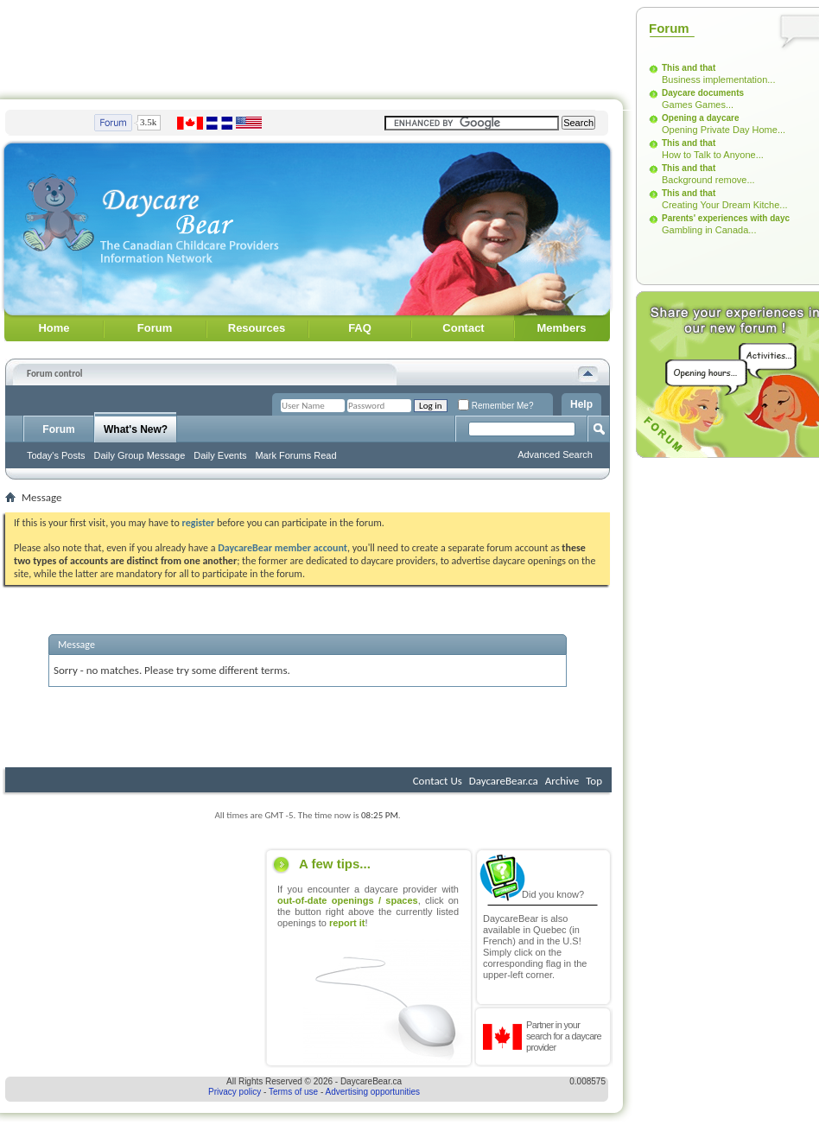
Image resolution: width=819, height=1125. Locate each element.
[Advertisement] (132, 957)
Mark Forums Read (295, 455)
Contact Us (437, 780)
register (198, 523)
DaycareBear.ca (503, 780)
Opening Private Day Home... (723, 129)
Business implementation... (718, 79)
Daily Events (220, 455)
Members (561, 327)
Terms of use (293, 1091)
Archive (562, 780)
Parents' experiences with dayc (726, 218)
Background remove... (708, 180)
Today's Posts (56, 455)
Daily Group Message (140, 455)
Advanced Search (555, 454)
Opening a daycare (700, 118)
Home (53, 327)
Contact (463, 327)
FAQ (359, 327)
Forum (154, 327)
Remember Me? (495, 405)
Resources (256, 327)
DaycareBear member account (282, 548)
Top (594, 780)
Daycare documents (703, 93)
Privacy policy (234, 1091)
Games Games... (697, 104)
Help (581, 404)
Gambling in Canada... (709, 230)
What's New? (136, 429)
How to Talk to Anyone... (713, 154)
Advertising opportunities (373, 1091)
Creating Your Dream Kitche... (725, 205)
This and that (688, 68)
